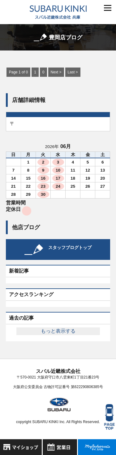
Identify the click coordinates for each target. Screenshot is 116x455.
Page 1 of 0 (18, 72)
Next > (56, 72)
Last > (73, 72)
